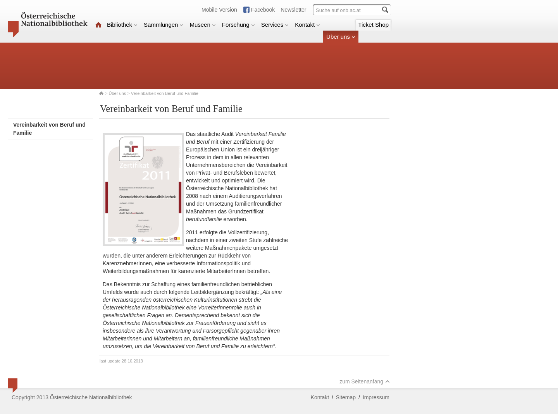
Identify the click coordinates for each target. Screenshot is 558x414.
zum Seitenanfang (364, 381)
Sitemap (346, 397)
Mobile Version (219, 10)
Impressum (376, 397)
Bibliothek (122, 24)
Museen (202, 24)
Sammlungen (163, 24)
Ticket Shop (373, 24)
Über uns (340, 36)
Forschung (238, 24)
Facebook (263, 10)
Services (275, 24)
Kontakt (307, 24)
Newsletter (293, 10)
